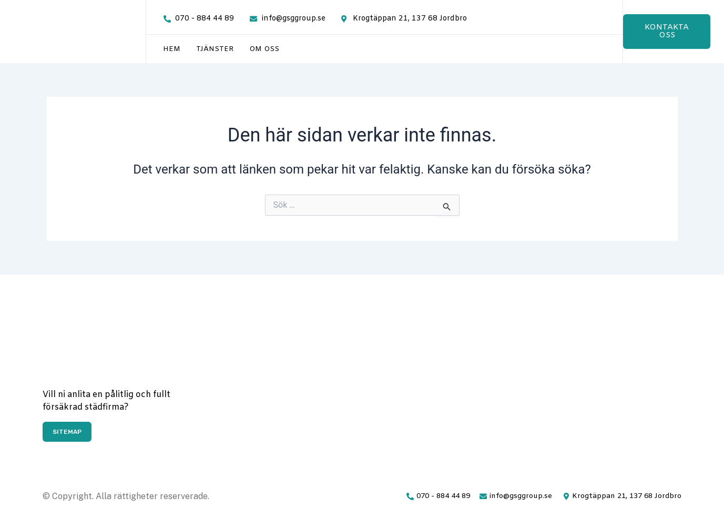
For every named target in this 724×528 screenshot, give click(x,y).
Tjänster (214, 49)
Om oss (264, 49)
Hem (171, 49)
